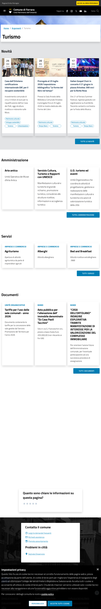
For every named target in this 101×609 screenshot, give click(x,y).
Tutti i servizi (88, 273)
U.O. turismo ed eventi (79, 172)
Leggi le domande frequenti (38, 533)
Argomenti (16, 28)
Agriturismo (12, 251)
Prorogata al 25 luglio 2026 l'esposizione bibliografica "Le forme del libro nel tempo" (50, 86)
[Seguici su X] (75, 11)
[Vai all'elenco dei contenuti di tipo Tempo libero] (43, 126)
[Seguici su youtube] (80, 11)
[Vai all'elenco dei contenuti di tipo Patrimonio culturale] (13, 118)
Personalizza (38, 603)
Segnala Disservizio (35, 554)
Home (6, 28)
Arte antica (11, 170)
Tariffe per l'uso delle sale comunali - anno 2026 (17, 313)
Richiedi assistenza (34, 537)
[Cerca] (97, 11)
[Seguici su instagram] (70, 11)
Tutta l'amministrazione (83, 215)
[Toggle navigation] (4, 10)
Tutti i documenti (86, 371)
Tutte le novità (87, 141)
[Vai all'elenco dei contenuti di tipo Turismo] (10, 126)
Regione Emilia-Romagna (10, 3)
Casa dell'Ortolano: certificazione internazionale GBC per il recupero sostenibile (16, 86)
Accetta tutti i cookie (59, 603)
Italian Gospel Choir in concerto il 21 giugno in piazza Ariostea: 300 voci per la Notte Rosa (82, 86)
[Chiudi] (97, 568)
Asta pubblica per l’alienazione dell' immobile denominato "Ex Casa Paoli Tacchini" (50, 316)
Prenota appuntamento (36, 541)
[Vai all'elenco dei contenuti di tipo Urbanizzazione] (23, 126)
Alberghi (42, 251)
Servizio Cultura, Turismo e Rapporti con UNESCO (49, 173)
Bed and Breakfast (81, 251)
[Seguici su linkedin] (84, 11)
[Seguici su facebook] (66, 11)
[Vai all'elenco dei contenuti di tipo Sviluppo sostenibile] (13, 122)
